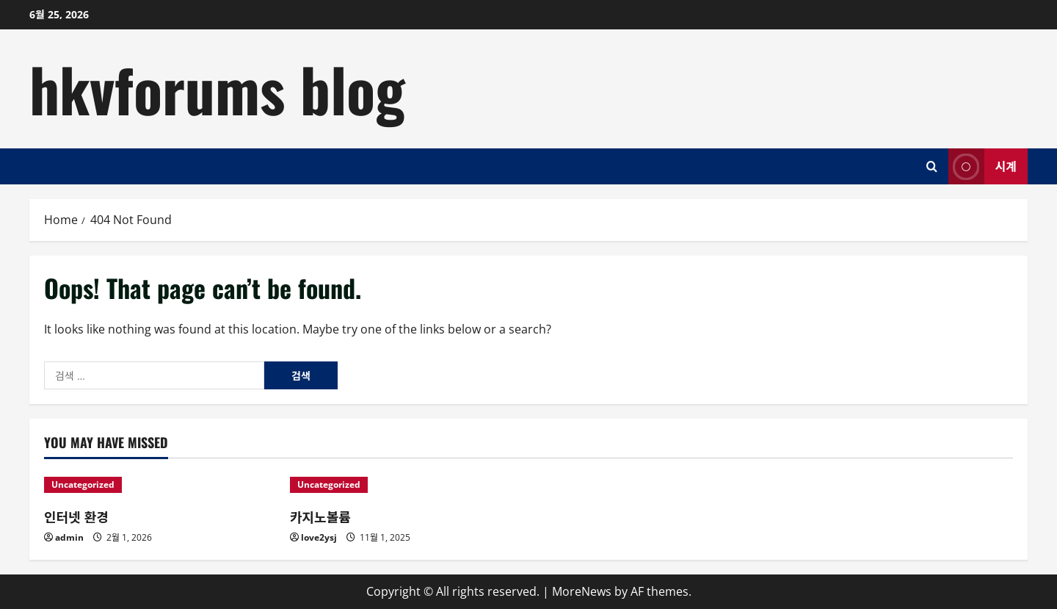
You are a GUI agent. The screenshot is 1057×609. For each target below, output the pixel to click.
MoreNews (581, 591)
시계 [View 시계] (982, 166)
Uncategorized (83, 484)
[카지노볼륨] (405, 485)
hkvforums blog (217, 88)
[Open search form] (931, 166)
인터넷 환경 (76, 516)
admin (69, 537)
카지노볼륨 (320, 516)
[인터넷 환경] (159, 485)
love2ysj (319, 537)
